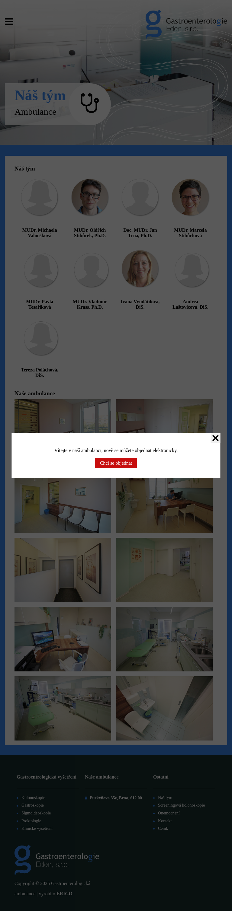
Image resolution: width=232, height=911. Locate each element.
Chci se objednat (116, 463)
